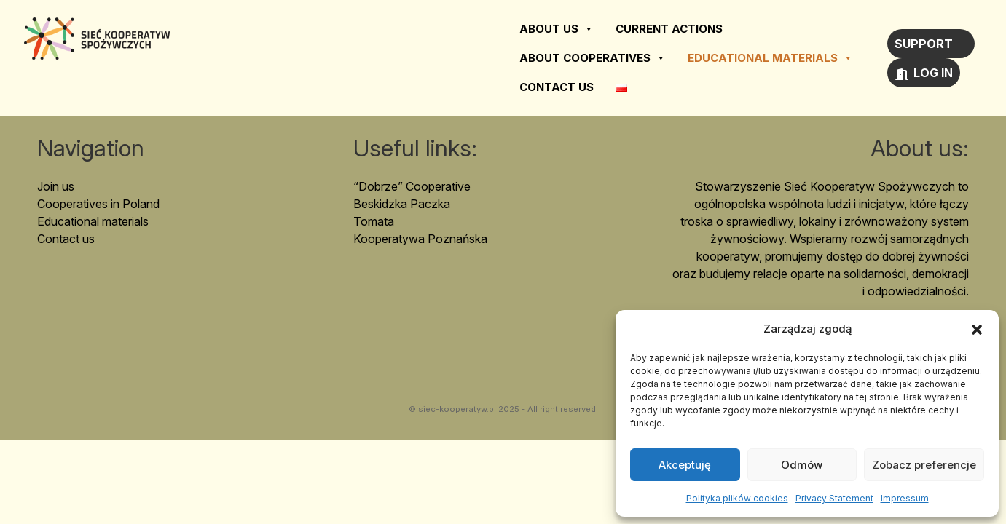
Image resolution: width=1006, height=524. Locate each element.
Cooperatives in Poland (98, 203)
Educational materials (770, 58)
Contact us (556, 87)
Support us (924, 47)
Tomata (373, 221)
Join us (55, 186)
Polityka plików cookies (737, 498)
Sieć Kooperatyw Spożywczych (97, 38)
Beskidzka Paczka (401, 203)
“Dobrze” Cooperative (412, 186)
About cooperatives (592, 58)
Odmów (801, 465)
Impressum (905, 498)
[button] (977, 329)
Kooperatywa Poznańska (420, 238)
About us (556, 29)
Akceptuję (685, 465)
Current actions (669, 29)
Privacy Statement (834, 498)
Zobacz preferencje (924, 465)
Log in (933, 73)
